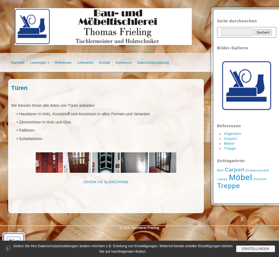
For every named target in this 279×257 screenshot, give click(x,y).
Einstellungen (255, 249)
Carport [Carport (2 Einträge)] (234, 170)
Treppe (230, 148)
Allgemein (232, 134)
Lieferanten (85, 63)
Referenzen (63, 63)
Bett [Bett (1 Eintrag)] (220, 170)
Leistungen (38, 63)
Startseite (18, 63)
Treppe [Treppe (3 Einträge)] (228, 185)
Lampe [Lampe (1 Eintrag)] (222, 179)
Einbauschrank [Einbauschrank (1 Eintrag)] (257, 170)
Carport (230, 139)
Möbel (229, 144)
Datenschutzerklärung (153, 63)
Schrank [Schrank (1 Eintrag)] (260, 179)
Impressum (124, 63)
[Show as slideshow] (106, 182)
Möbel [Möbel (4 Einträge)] (240, 177)
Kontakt (104, 63)
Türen (19, 87)
